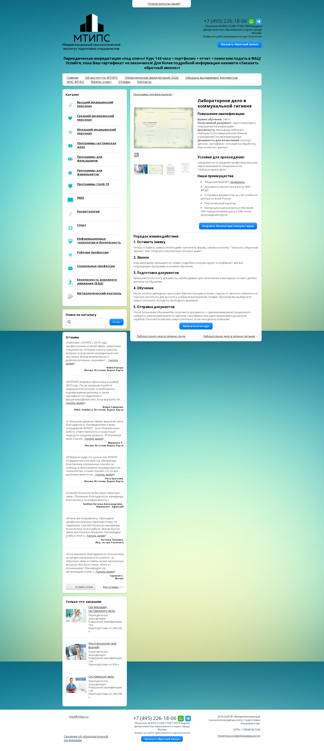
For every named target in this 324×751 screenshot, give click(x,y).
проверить (237, 182)
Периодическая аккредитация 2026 (152, 77)
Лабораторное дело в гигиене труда (161, 336)
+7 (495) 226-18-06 (225, 20)
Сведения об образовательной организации (86, 738)
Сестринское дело (101, 676)
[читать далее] (75, 403)
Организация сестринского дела (101, 609)
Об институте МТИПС (101, 77)
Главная (72, 77)
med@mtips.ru (78, 717)
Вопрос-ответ (101, 82)
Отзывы (124, 82)
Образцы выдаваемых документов (211, 77)
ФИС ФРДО (75, 82)
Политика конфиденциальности (239, 736)
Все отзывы (111, 587)
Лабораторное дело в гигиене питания (229, 336)
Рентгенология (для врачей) (102, 645)
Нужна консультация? (164, 3)
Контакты (144, 82)
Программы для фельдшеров (152, 94)
